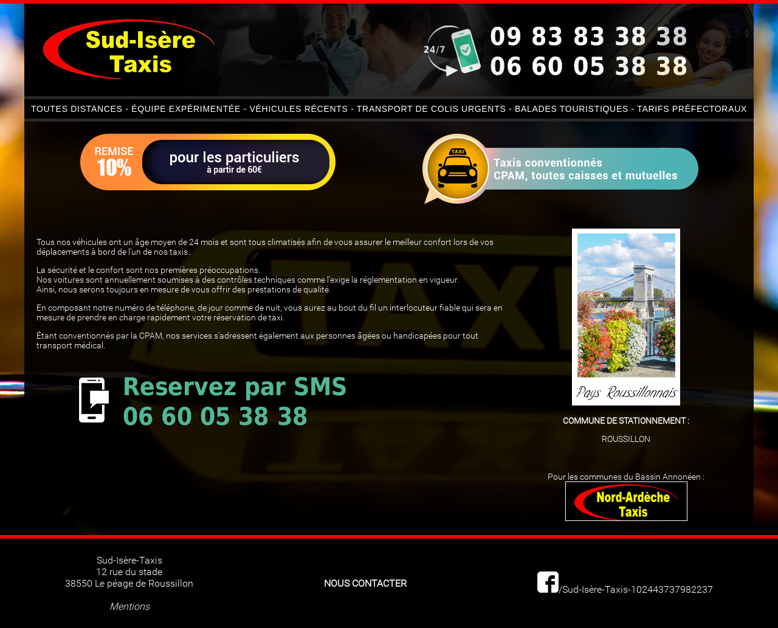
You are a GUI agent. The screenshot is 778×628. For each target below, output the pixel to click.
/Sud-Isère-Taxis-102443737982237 (625, 589)
